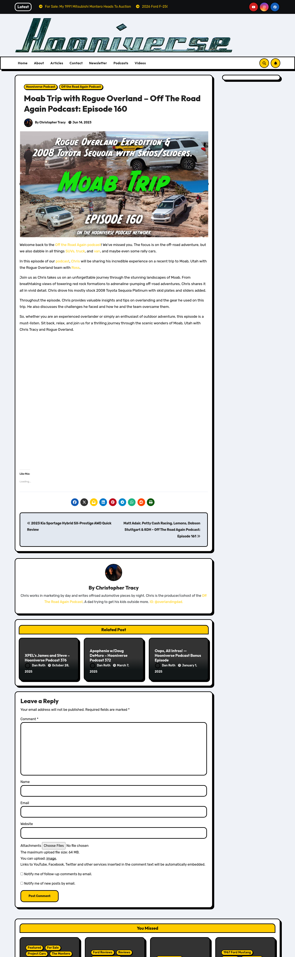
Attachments (30, 846)
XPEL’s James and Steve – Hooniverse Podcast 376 (47, 658)
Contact (76, 63)
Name (25, 782)
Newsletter (98, 63)
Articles (56, 63)
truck (80, 251)
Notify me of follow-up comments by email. (58, 874)
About (39, 63)
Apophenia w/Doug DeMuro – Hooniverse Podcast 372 (108, 655)
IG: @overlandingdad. (166, 602)
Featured (34, 948)
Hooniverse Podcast (40, 87)
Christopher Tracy (117, 587)
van (97, 251)
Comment (29, 719)
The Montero (61, 954)
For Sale (53, 948)
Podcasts (120, 63)
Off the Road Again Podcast (81, 87)
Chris (75, 261)
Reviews (124, 952)
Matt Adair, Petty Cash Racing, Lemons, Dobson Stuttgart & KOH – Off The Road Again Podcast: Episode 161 (161, 529)
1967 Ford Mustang (237, 952)
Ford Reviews (102, 952)
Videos (140, 63)
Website (26, 824)
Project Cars (37, 954)
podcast (62, 261)
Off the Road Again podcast (78, 245)
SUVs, (70, 251)
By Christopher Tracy (45, 122)
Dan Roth (35, 665)
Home (22, 63)
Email (24, 803)
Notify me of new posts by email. (49, 883)
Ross (75, 267)
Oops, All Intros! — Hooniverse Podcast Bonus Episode (178, 655)
